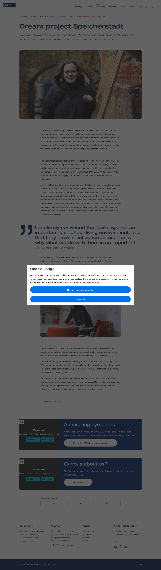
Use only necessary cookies (80, 290)
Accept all (80, 299)
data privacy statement (88, 282)
